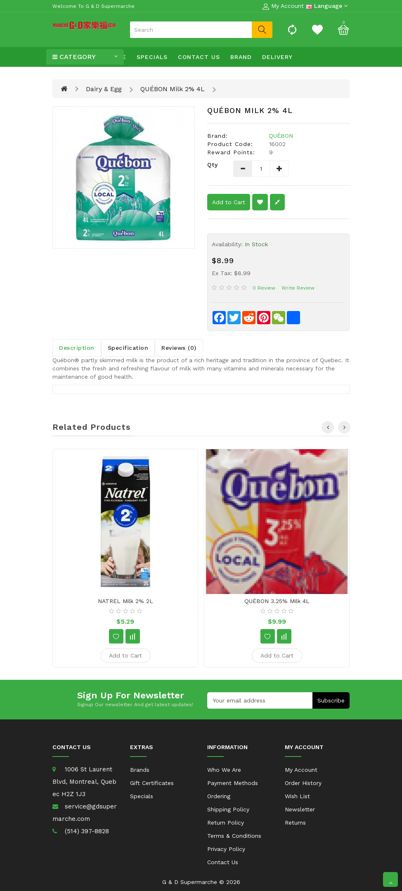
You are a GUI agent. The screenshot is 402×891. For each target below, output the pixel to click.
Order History (303, 783)
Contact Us (199, 57)
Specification (128, 347)
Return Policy (225, 822)
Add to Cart (228, 202)
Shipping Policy (228, 809)
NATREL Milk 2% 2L (125, 601)
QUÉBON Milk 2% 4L (172, 89)
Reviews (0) (178, 347)
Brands (139, 769)
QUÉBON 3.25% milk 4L (277, 601)
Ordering (218, 796)
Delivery (277, 57)
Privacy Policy (226, 849)
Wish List (297, 796)
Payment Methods (232, 783)
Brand (241, 57)
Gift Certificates (152, 783)
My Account (301, 769)
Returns (295, 822)
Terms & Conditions (234, 835)
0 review (264, 288)
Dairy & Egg (104, 89)
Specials (152, 57)
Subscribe (331, 700)
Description (77, 347)
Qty (212, 164)
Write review (298, 288)
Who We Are (224, 769)
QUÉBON (281, 135)
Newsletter (300, 809)
